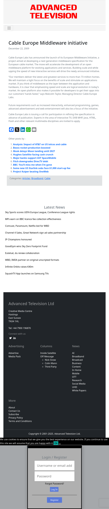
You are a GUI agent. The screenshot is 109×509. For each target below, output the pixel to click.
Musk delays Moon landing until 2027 (34, 151)
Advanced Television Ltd (32, 303)
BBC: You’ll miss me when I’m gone (32, 164)
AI (73, 353)
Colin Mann (51, 363)
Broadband (37, 178)
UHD (74, 387)
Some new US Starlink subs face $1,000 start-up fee (41, 168)
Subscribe (14, 414)
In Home (76, 370)
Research (77, 380)
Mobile (75, 373)
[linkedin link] (14, 337)
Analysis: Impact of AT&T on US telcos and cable (40, 144)
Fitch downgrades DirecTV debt (30, 161)
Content (76, 366)
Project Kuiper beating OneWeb (31, 171)
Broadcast (77, 359)
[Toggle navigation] (9, 28)
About (12, 407)
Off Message (47, 356)
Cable (47, 178)
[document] (54, 477)
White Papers (79, 390)
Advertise (13, 353)
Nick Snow (50, 359)
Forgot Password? (54, 483)
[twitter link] (10, 337)
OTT (74, 376)
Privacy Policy (16, 417)
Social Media (78, 383)
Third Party (50, 366)
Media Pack (15, 356)
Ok (55, 443)
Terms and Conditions (20, 421)
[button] (54, 446)
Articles (26, 178)
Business (76, 363)
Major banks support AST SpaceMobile (34, 158)
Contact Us (14, 410)
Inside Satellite (48, 353)
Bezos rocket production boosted (31, 147)
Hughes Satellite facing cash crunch (33, 154)
